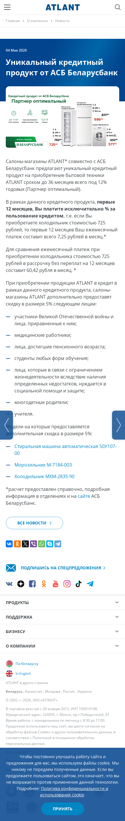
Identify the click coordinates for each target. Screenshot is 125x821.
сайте (84, 496)
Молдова (52, 691)
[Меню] (7, 7)
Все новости (34, 523)
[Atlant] (63, 7)
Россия (69, 691)
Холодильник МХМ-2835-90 (44, 476)
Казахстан (33, 691)
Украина (84, 691)
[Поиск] (118, 7)
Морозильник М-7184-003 (43, 465)
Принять (62, 808)
